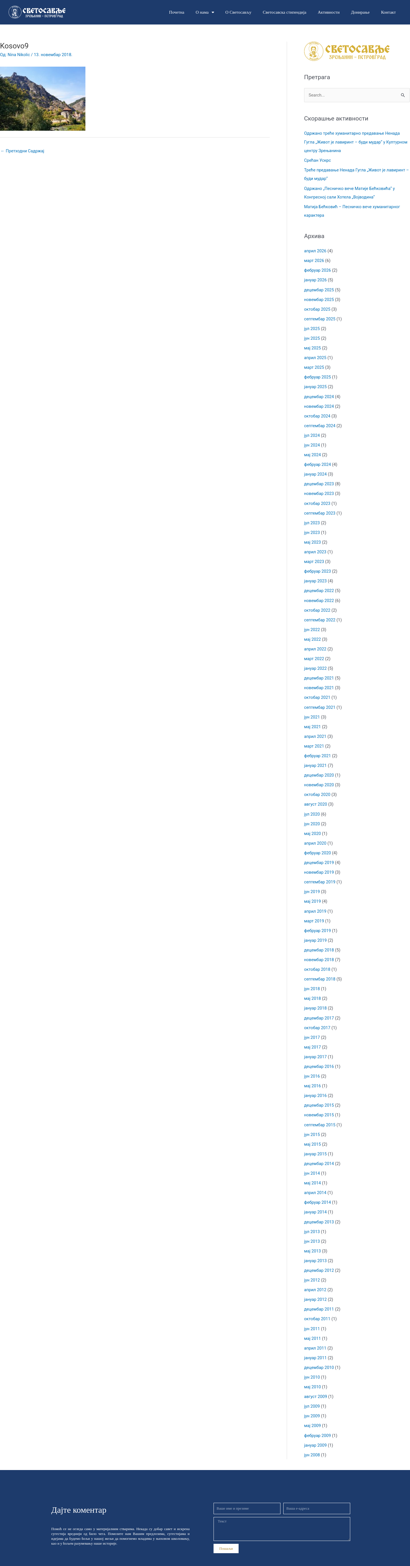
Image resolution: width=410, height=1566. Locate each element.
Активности (329, 12)
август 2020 (316, 798)
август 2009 (316, 1384)
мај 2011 (312, 1326)
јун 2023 (312, 528)
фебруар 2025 (317, 375)
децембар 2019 (319, 855)
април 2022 (315, 644)
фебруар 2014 (317, 1192)
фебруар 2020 (317, 846)
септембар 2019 (320, 874)
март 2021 (314, 740)
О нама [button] (205, 12)
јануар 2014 (315, 1201)
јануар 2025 (315, 384)
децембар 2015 (319, 1095)
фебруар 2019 (317, 923)
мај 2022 (312, 634)
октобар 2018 (317, 961)
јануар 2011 (315, 1345)
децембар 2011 (319, 1297)
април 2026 (315, 250)
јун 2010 (312, 1365)
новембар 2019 (319, 865)
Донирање (360, 12)
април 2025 (315, 356)
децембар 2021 (319, 672)
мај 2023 (312, 538)
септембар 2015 (320, 1115)
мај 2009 (312, 1413)
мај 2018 (312, 990)
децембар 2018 (319, 942)
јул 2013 (312, 1220)
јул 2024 (312, 432)
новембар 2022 (319, 596)
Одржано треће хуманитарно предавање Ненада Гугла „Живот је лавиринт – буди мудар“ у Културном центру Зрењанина (353, 142)
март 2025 (314, 365)
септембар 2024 (320, 423)
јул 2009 (312, 1394)
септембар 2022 (320, 615)
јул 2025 (312, 326)
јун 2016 (312, 1067)
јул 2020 (312, 807)
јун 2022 (312, 625)
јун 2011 (312, 1317)
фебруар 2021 (317, 749)
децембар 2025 (319, 288)
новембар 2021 (319, 682)
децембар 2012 (319, 1259)
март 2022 (314, 653)
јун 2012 (312, 1269)
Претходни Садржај (23, 150)
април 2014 (315, 1182)
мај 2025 (312, 346)
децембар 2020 (319, 769)
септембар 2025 (320, 317)
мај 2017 (312, 1038)
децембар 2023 (319, 480)
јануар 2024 (315, 471)
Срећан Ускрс (317, 160)
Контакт (388, 12)
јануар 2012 (315, 1288)
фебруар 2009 (317, 1422)
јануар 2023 (315, 577)
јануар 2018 (315, 999)
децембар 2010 (319, 1355)
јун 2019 (312, 884)
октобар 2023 (317, 500)
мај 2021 (312, 721)
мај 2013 (312, 1240)
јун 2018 (312, 980)
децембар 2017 (319, 1009)
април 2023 (315, 548)
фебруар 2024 (317, 461)
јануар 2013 (315, 1249)
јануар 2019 (315, 932)
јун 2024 (312, 442)
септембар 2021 (320, 702)
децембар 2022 (319, 586)
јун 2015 (312, 1124)
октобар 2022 (317, 605)
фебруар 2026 (317, 269)
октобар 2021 (317, 692)
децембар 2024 (319, 394)
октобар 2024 (317, 413)
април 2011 (315, 1336)
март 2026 (314, 259)
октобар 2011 (317, 1307)
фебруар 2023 (317, 567)
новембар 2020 (319, 778)
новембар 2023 (319, 490)
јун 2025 (312, 336)
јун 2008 (312, 1441)
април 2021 (315, 730)
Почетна (176, 12)
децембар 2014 (319, 1153)
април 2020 (315, 836)
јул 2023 (312, 519)
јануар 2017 (315, 1048)
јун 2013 (312, 1230)
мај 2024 (312, 452)
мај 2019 (312, 894)
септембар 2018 (320, 971)
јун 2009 (312, 1403)
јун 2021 (312, 711)
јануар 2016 (315, 1086)
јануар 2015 (315, 1144)
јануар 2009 (315, 1432)
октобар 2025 (317, 307)
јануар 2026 (315, 279)
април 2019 (315, 903)
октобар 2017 (317, 1019)
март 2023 (314, 557)
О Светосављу (238, 12)
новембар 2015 (319, 1105)
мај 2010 (312, 1374)
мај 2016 (312, 1076)
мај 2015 (312, 1134)
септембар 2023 (320, 509)
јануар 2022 (315, 663)
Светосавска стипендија (284, 12)
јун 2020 (312, 817)
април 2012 (315, 1278)
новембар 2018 (319, 951)
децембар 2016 (319, 1057)
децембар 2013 (319, 1211)
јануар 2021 (315, 759)
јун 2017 (312, 1028)
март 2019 (314, 913)
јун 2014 (312, 1163)
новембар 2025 (319, 298)
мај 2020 (312, 826)
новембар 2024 (319, 403)
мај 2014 (312, 1172)
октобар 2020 (317, 788)
